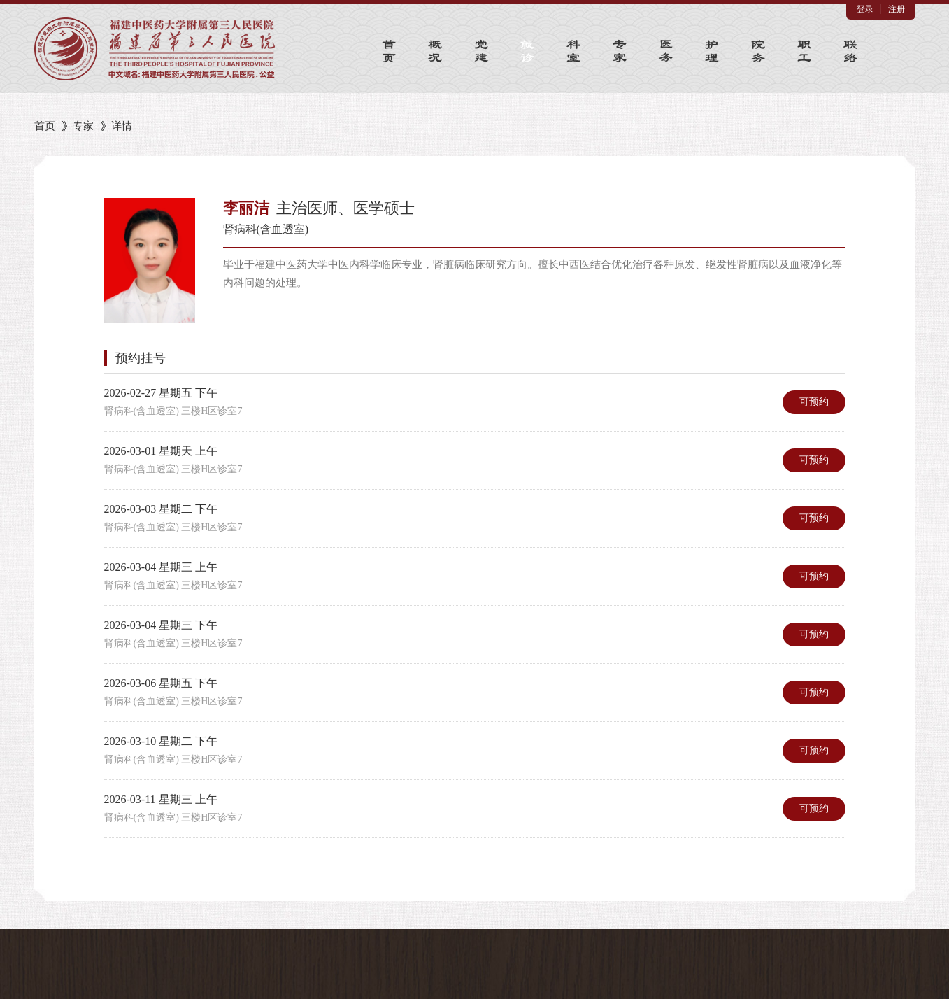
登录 (865, 9)
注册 (896, 9)
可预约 (814, 402)
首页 (44, 126)
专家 (83, 126)
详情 (121, 126)
